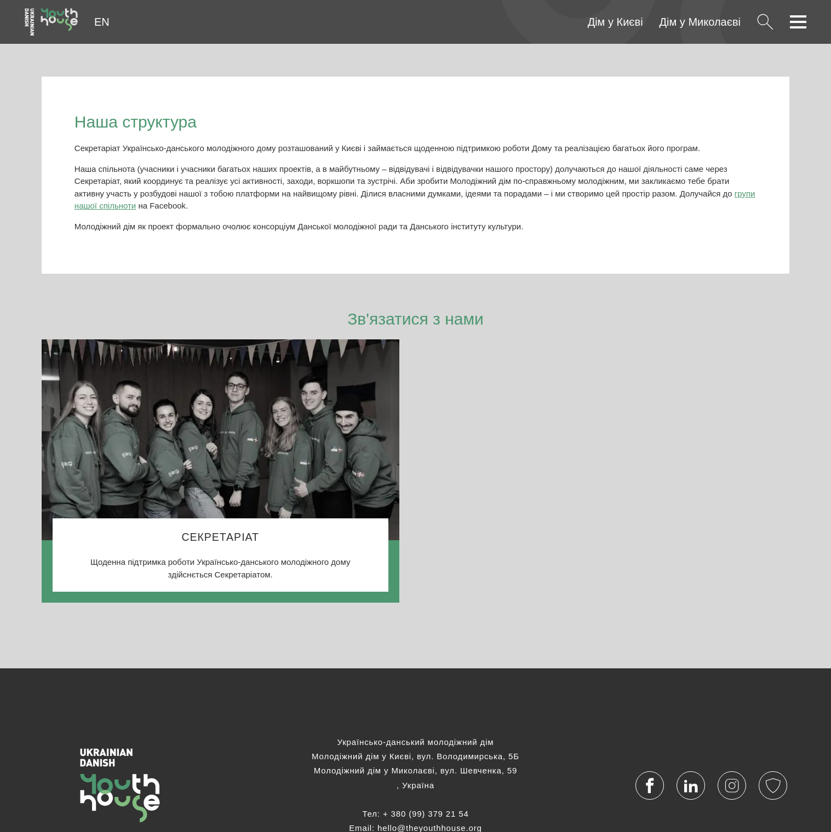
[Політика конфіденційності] (773, 785)
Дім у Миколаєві (700, 22)
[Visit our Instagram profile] (732, 785)
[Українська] (51, 22)
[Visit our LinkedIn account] (691, 785)
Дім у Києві (615, 22)
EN (102, 22)
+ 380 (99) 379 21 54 (426, 813)
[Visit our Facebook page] (649, 785)
